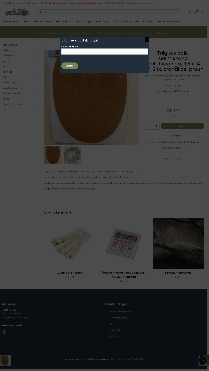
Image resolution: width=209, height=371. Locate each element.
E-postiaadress (104, 50)
